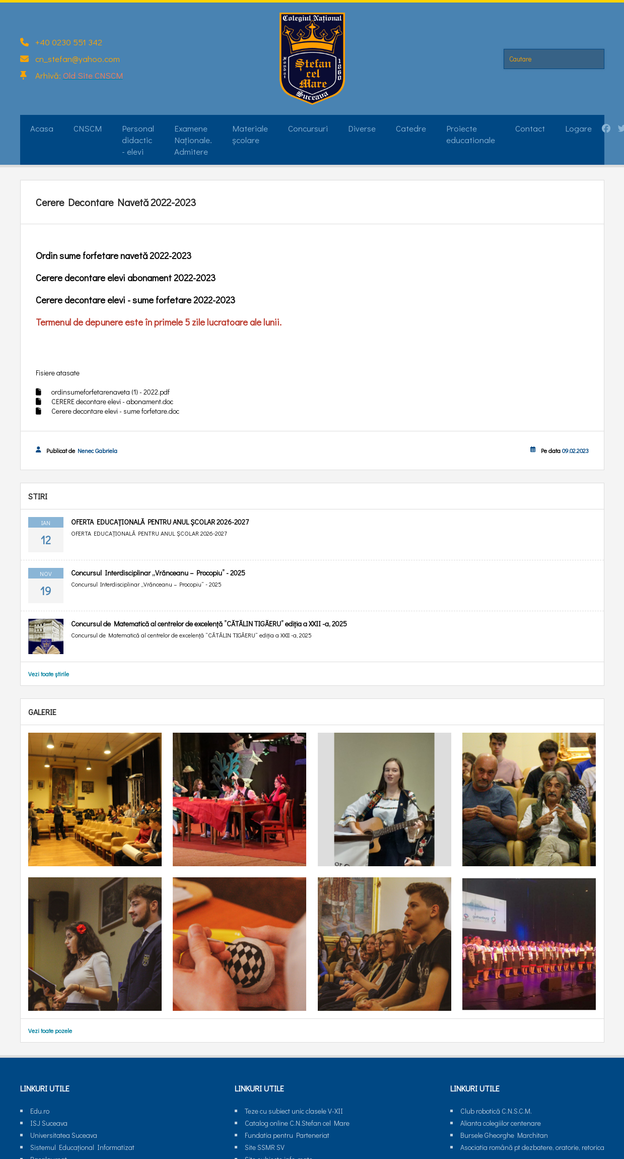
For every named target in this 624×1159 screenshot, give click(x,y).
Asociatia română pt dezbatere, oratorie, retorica (532, 1147)
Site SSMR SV (265, 1147)
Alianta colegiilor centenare (500, 1123)
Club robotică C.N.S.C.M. (496, 1111)
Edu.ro (39, 1111)
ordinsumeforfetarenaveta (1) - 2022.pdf (110, 392)
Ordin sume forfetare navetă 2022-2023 (113, 255)
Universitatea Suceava (63, 1135)
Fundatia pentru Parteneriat (287, 1135)
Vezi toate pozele (50, 1030)
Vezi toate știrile (48, 674)
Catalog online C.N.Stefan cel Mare (297, 1123)
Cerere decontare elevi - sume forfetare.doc (115, 411)
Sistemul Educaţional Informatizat (82, 1147)
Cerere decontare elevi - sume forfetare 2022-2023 (135, 299)
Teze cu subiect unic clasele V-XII (294, 1111)
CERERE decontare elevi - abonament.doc (112, 401)
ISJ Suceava (48, 1123)
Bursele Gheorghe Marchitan (504, 1135)
